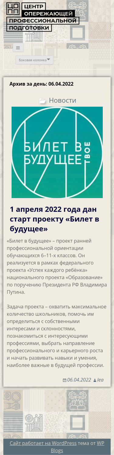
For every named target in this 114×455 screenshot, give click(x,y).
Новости (62, 100)
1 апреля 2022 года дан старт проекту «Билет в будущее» (54, 218)
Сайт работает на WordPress (43, 443)
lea (100, 379)
